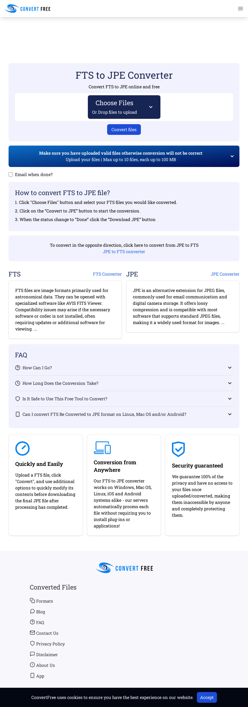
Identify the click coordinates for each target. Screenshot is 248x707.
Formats (41, 601)
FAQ (37, 622)
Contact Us (44, 633)
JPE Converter (225, 274)
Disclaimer (44, 654)
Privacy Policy (47, 644)
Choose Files (114, 106)
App (37, 676)
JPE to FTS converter (124, 251)
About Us (42, 665)
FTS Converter (107, 274)
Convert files (124, 129)
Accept (207, 697)
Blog (37, 611)
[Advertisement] (124, 32)
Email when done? (33, 174)
